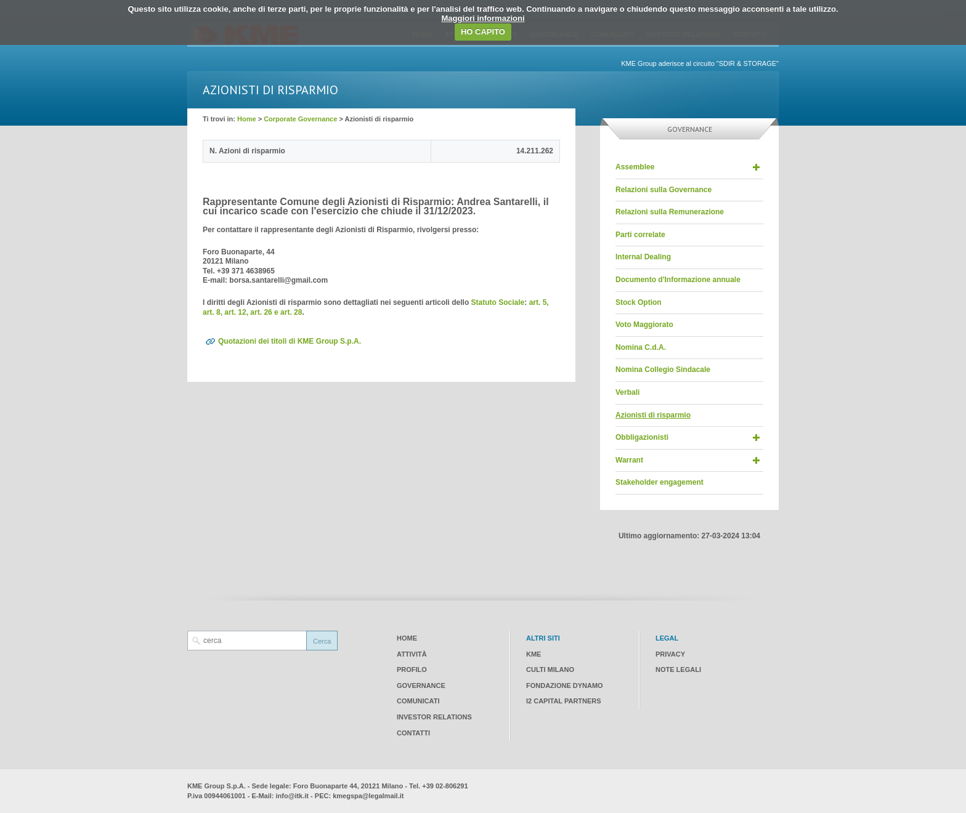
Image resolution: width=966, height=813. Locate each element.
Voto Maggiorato (644, 324)
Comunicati (418, 701)
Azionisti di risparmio (653, 415)
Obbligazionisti (641, 437)
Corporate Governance (300, 119)
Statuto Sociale (498, 302)
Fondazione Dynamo (564, 685)
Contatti (413, 733)
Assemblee (634, 167)
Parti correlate (640, 234)
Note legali (678, 669)
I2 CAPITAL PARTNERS (563, 701)
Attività (412, 654)
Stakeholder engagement (659, 482)
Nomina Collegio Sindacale (662, 369)
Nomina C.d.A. (640, 347)
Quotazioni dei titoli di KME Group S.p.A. (289, 341)
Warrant (629, 460)
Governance (421, 685)
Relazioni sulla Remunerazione (669, 212)
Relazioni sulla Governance (663, 189)
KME (533, 654)
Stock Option (638, 302)
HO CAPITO (483, 31)
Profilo (412, 669)
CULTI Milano (550, 669)
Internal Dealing (643, 257)
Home (246, 119)
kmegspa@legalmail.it (368, 795)
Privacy (670, 654)
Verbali (627, 392)
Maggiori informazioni (482, 18)
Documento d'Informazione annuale (678, 279)
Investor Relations (434, 717)
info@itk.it (292, 795)
